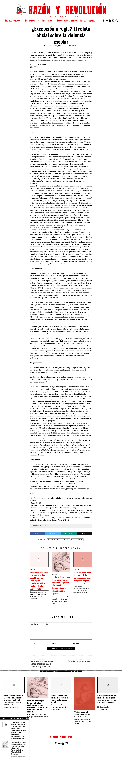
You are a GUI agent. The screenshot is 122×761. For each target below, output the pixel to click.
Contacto (46, 750)
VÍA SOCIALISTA (87, 750)
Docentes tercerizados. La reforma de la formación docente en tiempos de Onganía (82, 579)
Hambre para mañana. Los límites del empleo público (106, 699)
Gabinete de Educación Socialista (58, 540)
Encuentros (47, 20)
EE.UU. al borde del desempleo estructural (82, 715)
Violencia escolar (77, 540)
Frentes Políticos (12, 20)
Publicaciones (31, 20)
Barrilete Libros (58, 750)
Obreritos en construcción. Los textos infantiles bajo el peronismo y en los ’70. (14, 700)
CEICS (69, 750)
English (77, 750)
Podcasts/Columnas (66, 20)
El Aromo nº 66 (72, 46)
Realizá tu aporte (87, 20)
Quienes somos (35, 750)
